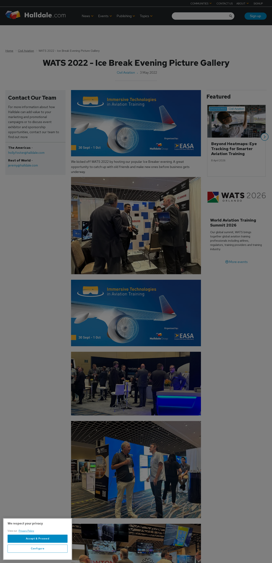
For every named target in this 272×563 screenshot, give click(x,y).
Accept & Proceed (37, 538)
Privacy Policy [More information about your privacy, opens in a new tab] (26, 530)
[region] (37, 539)
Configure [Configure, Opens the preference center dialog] (37, 548)
